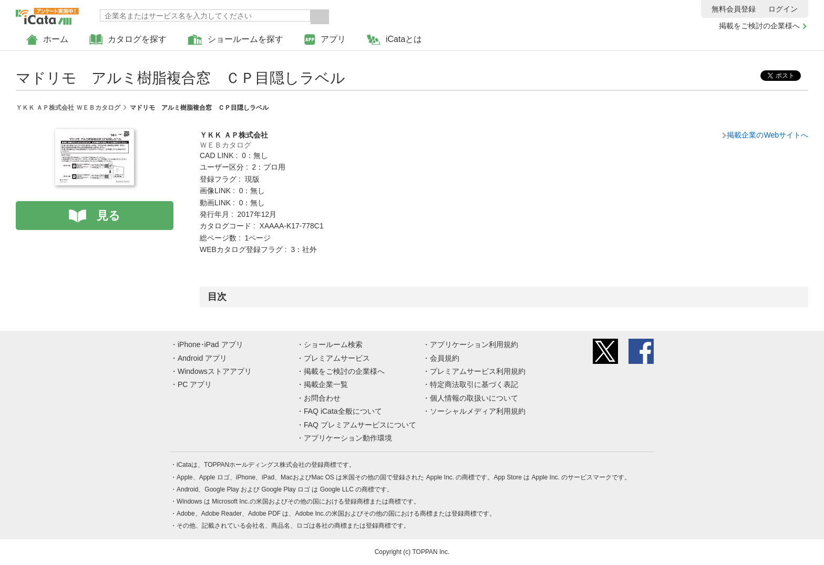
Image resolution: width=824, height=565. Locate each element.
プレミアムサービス (337, 358)
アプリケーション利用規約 (474, 344)
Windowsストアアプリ (215, 371)
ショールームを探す (235, 39)
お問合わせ (322, 398)
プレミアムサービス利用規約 (478, 371)
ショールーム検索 (333, 344)
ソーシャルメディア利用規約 (478, 411)
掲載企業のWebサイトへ (767, 135)
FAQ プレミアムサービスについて (360, 425)
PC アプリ (195, 384)
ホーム (47, 39)
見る (108, 215)
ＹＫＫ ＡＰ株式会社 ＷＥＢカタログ (68, 107)
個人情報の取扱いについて (474, 398)
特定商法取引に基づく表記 (474, 384)
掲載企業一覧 (326, 384)
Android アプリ (202, 358)
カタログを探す (128, 39)
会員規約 (444, 358)
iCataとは (394, 39)
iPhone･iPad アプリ (210, 344)
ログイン (783, 9)
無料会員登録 (734, 9)
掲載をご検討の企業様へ (759, 26)
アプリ (325, 39)
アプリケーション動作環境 (348, 438)
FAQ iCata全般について (343, 411)
